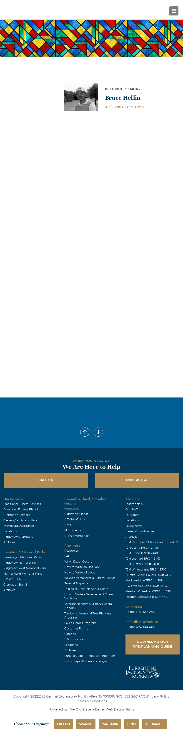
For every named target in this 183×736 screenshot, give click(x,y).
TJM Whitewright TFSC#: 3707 (145, 569)
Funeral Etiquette (76, 583)
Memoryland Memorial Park (22, 573)
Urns (67, 525)
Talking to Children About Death (86, 589)
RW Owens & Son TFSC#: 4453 (146, 586)
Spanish (85, 724)
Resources (71, 550)
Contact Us (137, 480)
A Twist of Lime (74, 519)
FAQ (67, 556)
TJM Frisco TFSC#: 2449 (141, 553)
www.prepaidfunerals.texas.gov (86, 661)
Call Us (45, 480)
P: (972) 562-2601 (125, 696)
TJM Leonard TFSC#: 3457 (142, 558)
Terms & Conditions (91, 701)
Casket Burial (12, 579)
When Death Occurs (78, 561)
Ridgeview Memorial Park (20, 562)
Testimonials (134, 504)
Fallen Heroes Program (80, 623)
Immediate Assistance (18, 526)
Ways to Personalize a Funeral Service (89, 578)
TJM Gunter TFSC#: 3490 (142, 564)
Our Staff (131, 509)
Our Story (132, 515)
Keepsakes (71, 508)
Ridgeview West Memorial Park (24, 568)
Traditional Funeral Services (22, 504)
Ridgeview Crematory (18, 536)
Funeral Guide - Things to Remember (89, 656)
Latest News (133, 526)
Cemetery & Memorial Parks (22, 557)
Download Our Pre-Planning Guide (152, 644)
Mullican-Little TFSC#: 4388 (144, 580)
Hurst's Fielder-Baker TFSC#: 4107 (148, 575)
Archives (9, 542)
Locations (10, 531)
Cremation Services (16, 515)
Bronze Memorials (76, 536)
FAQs (142, 696)
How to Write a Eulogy (79, 572)
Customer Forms (76, 628)
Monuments (72, 530)
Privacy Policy (158, 696)
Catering (70, 634)
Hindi (131, 724)
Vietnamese (154, 724)
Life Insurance (73, 639)
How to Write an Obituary (82, 567)
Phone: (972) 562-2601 (140, 612)
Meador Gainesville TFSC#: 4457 (147, 597)
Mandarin (110, 724)
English (63, 724)
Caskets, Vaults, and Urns (20, 520)
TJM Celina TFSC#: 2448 (141, 547)
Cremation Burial (15, 584)
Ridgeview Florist (76, 514)
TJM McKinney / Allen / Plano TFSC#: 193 (152, 542)
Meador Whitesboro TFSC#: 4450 (148, 591)
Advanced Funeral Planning (22, 509)
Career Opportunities (139, 531)
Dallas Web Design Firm (114, 709)
